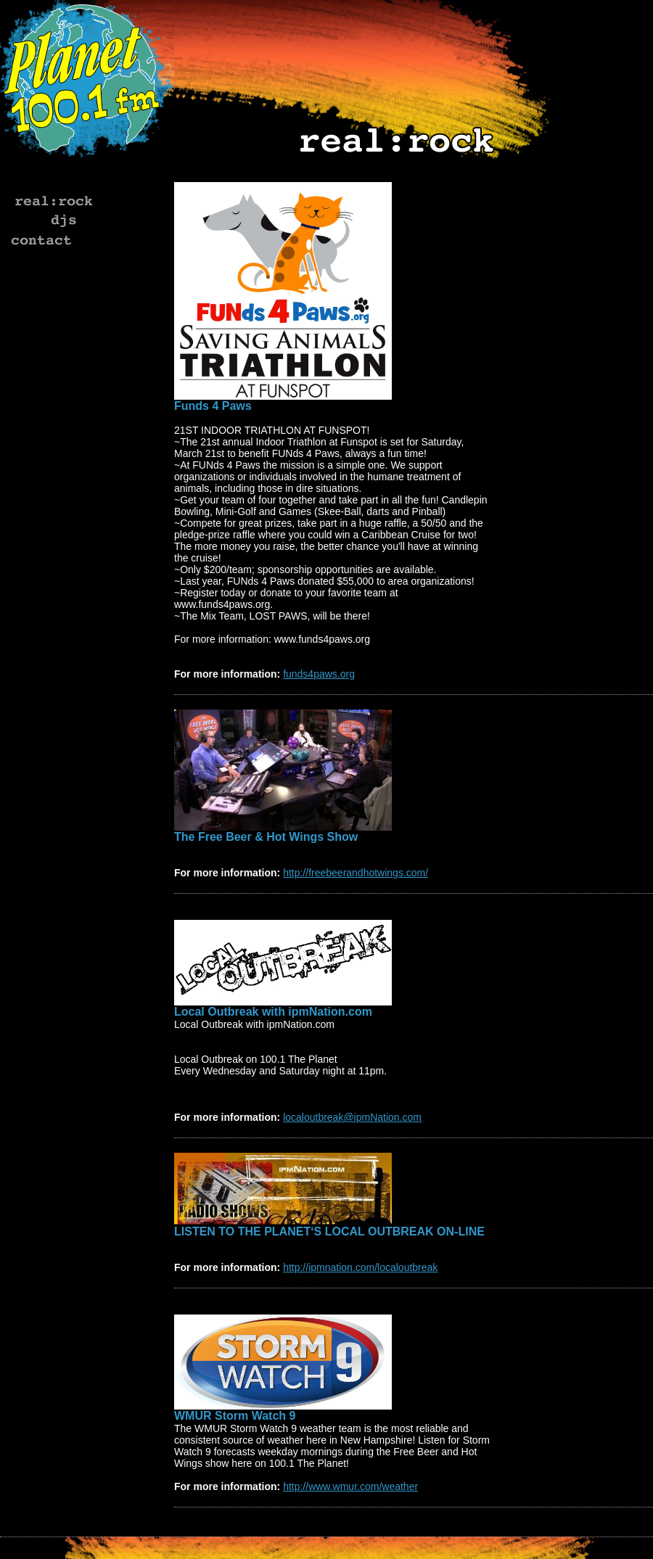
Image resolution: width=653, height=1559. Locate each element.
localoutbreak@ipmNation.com (352, 1117)
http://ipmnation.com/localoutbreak (360, 1267)
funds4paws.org (319, 674)
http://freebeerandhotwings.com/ (355, 873)
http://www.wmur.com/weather (350, 1486)
